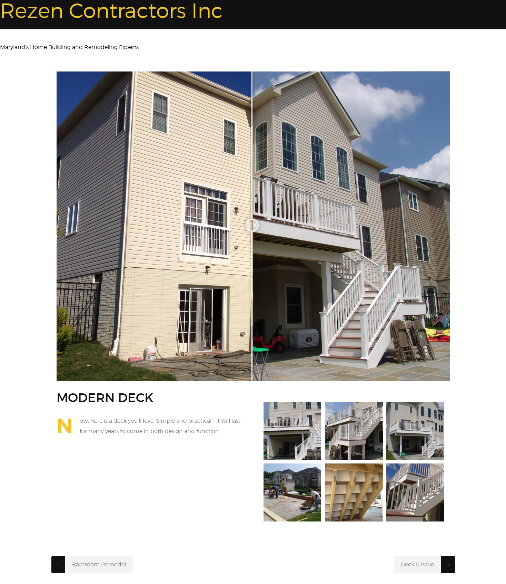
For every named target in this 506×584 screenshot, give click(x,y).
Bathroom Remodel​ (99, 564)
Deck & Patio (417, 564)
